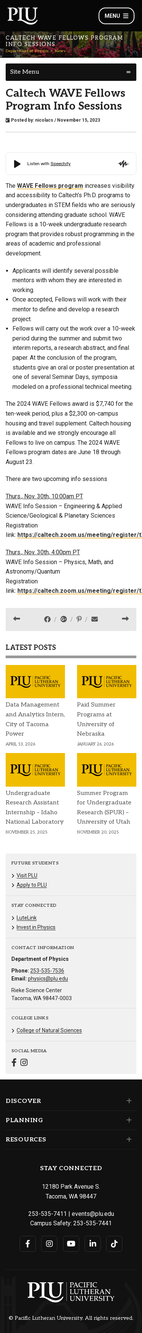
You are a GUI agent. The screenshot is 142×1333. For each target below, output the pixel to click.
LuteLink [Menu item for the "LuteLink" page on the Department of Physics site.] (27, 918)
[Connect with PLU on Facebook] (28, 1244)
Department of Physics (27, 51)
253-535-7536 (47, 971)
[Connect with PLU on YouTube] (71, 1244)
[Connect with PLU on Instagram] (49, 1244)
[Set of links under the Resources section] (127, 1139)
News (60, 51)
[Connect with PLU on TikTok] (114, 1244)
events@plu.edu (93, 1213)
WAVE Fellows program (50, 185)
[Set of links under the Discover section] (127, 1101)
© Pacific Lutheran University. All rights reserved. (71, 1318)
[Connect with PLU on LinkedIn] (93, 1244)
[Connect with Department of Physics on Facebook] (14, 1063)
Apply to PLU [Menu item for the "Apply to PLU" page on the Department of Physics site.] (32, 885)
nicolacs (44, 120)
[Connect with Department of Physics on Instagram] (24, 1063)
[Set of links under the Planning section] (127, 1120)
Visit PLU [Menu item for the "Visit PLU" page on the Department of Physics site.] (27, 875)
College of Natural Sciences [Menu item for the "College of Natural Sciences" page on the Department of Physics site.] (49, 1030)
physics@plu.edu (48, 979)
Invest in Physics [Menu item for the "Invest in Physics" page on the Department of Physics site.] (36, 927)
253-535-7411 (47, 1213)
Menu (116, 16)
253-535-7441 (92, 1223)
